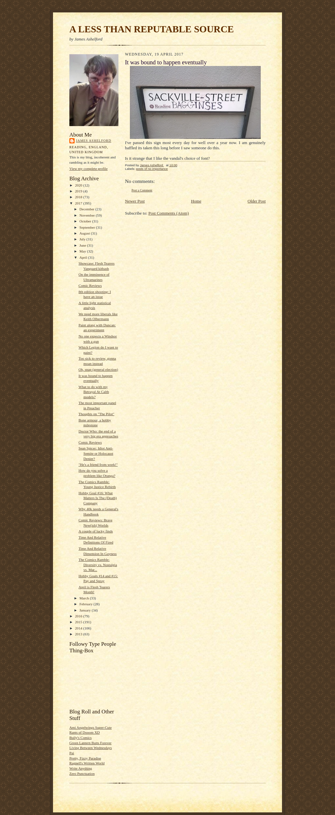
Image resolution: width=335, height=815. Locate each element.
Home (196, 201)
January (85, 610)
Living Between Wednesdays (90, 748)
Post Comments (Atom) (169, 213)
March (84, 598)
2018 (79, 197)
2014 (79, 628)
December (87, 209)
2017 (79, 203)
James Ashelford (93, 140)
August (85, 233)
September (87, 227)
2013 (79, 634)
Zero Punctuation (82, 773)
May (83, 251)
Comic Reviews (90, 285)
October (85, 221)
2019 (79, 191)
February (86, 604)
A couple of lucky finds (96, 531)
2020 (79, 185)
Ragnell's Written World (87, 763)
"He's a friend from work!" (98, 464)
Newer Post (135, 201)
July (82, 239)
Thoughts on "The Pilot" (96, 414)
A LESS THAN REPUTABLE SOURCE (151, 29)
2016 (79, 616)
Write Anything (80, 768)
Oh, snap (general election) (98, 369)
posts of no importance (152, 169)
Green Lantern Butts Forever (90, 743)
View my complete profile (88, 169)
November (87, 215)
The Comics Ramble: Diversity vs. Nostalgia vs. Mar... (98, 565)
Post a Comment (142, 190)
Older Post (257, 201)
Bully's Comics (80, 738)
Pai (71, 753)
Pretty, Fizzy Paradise (85, 758)
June (83, 245)
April (83, 257)
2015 (79, 622)
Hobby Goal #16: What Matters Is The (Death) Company (98, 498)
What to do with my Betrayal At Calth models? (94, 392)
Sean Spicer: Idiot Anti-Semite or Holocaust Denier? (96, 453)
